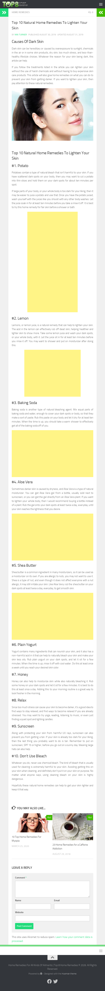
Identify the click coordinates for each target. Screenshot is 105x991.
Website (19, 912)
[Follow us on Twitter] (55, 981)
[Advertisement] (52, 262)
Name (18, 900)
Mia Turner (21, 34)
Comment (21, 877)
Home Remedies (21, 12)
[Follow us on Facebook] (49, 981)
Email (57, 900)
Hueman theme (69, 973)
